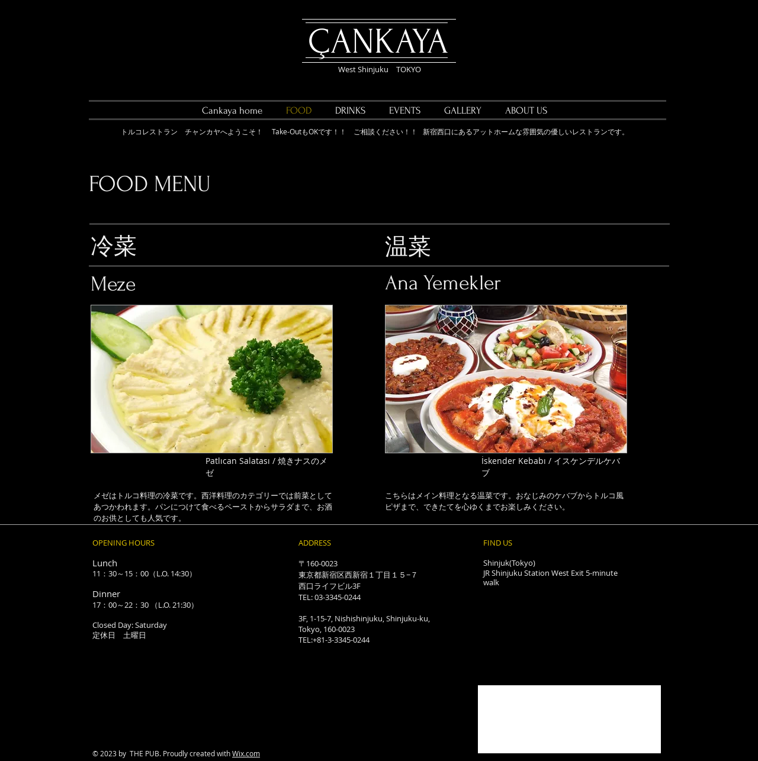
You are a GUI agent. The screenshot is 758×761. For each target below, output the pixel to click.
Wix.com (246, 753)
